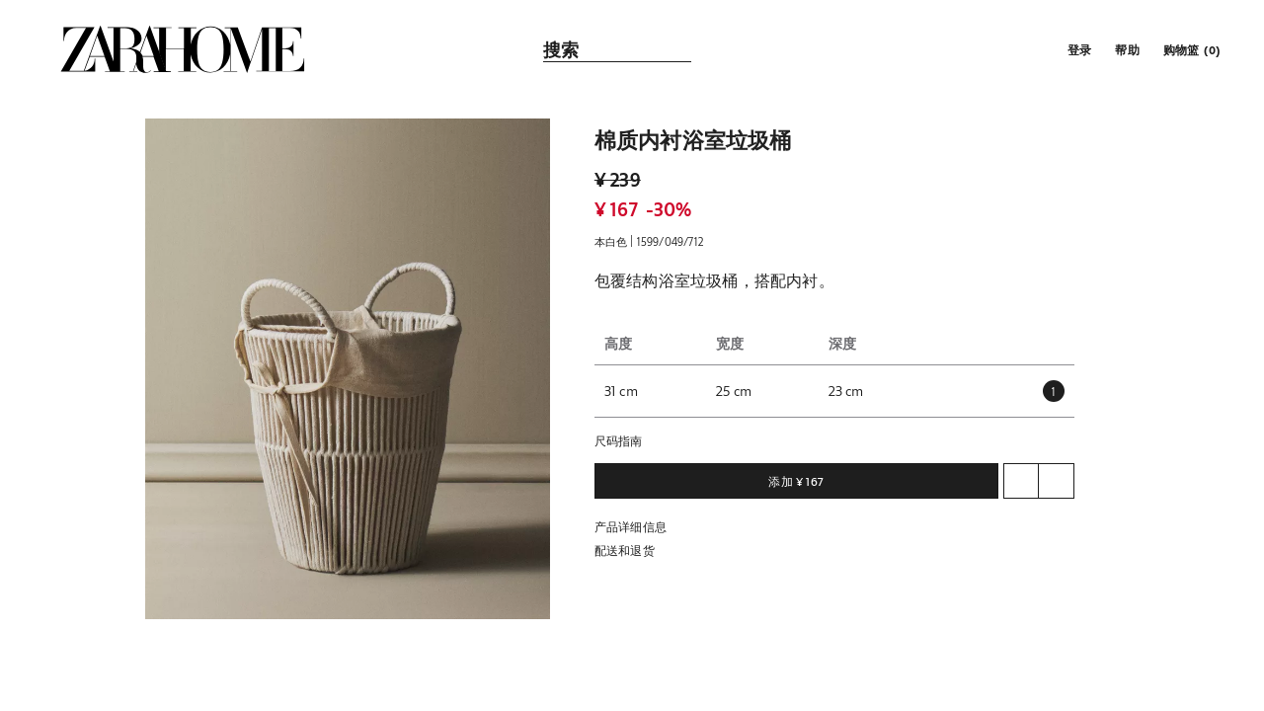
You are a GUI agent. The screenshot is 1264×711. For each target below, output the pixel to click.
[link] (182, 49)
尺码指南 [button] (618, 440)
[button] (1077, 49)
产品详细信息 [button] (630, 526)
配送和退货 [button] (624, 550)
